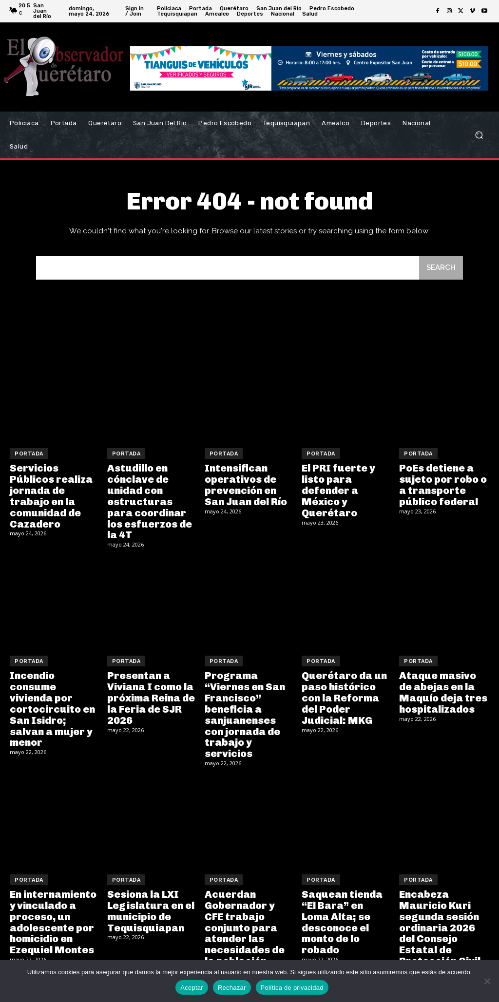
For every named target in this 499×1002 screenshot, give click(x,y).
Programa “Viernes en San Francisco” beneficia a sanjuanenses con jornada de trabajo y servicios (245, 710)
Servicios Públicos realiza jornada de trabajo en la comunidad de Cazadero (50, 495)
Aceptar (191, 987)
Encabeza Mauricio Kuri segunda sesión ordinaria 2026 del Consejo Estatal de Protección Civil (439, 920)
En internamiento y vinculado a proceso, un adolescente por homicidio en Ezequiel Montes (53, 914)
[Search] (441, 268)
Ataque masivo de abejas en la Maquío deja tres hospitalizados (444, 689)
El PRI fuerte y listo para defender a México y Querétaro (337, 489)
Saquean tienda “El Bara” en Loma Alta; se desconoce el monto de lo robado (342, 914)
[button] (478, 135)
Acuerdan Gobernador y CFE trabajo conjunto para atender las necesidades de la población (244, 920)
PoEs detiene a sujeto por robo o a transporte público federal (442, 484)
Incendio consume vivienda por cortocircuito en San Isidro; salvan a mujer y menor (54, 699)
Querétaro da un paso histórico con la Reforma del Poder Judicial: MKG (343, 694)
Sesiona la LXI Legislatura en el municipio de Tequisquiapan (150, 904)
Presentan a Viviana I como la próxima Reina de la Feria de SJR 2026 (150, 694)
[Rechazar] (487, 981)
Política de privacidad (292, 987)
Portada (29, 454)
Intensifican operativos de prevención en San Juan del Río (245, 484)
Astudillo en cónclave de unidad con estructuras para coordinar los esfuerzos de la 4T (149, 500)
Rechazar (232, 987)
